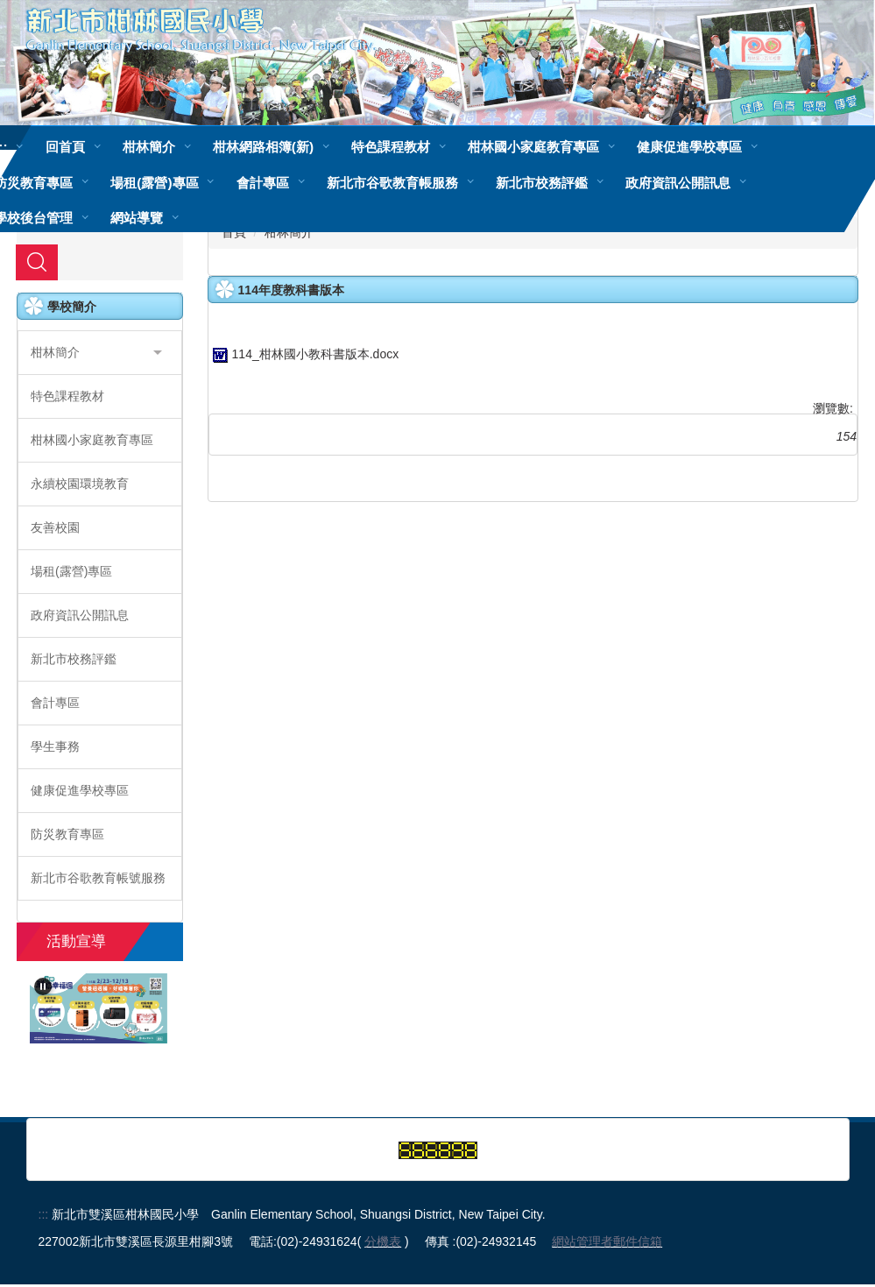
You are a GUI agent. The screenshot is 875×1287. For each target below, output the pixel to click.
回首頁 (65, 146)
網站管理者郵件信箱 (607, 1244)
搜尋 (37, 265)
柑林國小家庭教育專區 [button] (533, 146)
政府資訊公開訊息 (677, 182)
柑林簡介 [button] (149, 146)
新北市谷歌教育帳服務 (392, 182)
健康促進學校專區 (689, 146)
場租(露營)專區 (154, 182)
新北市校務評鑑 (542, 182)
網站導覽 (136, 217)
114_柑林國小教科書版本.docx (303, 357)
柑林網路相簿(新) (263, 146)
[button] (99, 355)
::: (44, 1217)
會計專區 (262, 182)
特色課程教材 (390, 146)
